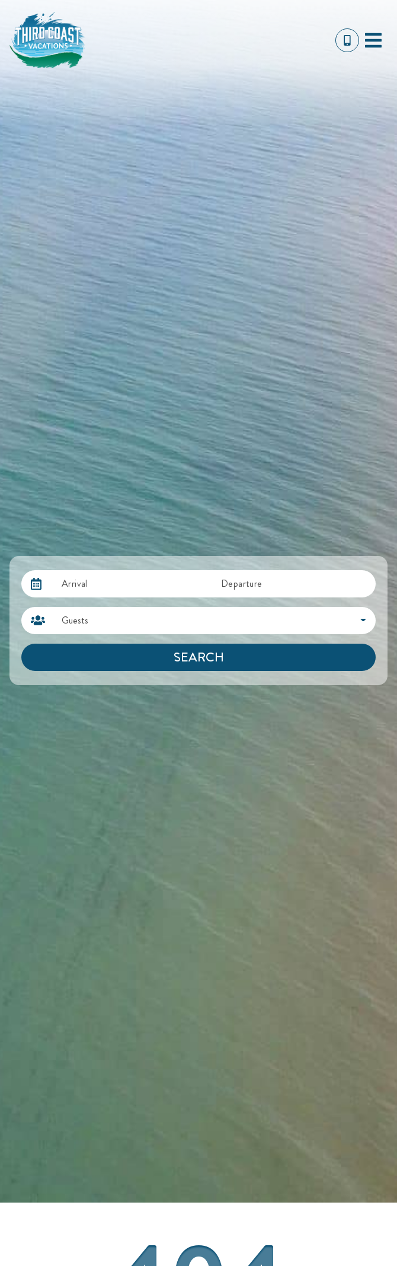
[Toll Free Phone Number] (347, 40)
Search (199, 657)
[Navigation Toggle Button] (373, 40)
